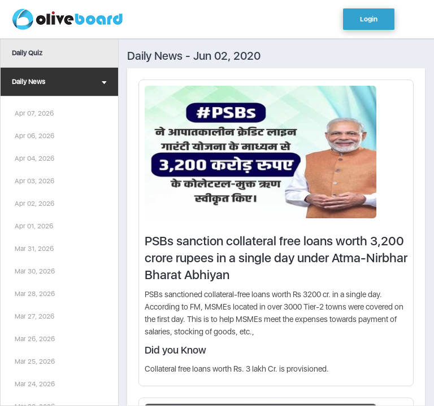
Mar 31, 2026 (34, 249)
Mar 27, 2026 (34, 316)
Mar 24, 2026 (35, 384)
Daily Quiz (27, 53)
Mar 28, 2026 (35, 294)
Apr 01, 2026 (34, 226)
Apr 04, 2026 (34, 158)
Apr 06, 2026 (34, 136)
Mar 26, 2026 (35, 339)
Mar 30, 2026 (35, 271)
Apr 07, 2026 (34, 113)
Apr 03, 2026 (34, 181)
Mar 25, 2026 (35, 361)
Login (368, 19)
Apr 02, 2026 (34, 204)
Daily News (59, 83)
